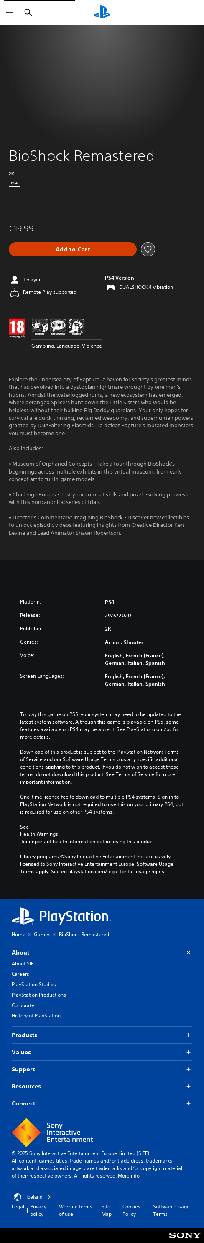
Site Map (107, 1210)
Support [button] (102, 1069)
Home (19, 934)
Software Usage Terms (171, 1210)
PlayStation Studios (34, 984)
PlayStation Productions (39, 994)
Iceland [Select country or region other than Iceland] (32, 1197)
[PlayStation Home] (102, 12)
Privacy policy (38, 1210)
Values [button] (102, 1052)
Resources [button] (102, 1086)
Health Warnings (39, 834)
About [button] (102, 952)
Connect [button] (102, 1104)
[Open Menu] (9, 12)
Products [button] (102, 1035)
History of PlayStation (36, 1015)
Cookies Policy (131, 1210)
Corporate (23, 1005)
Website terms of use (75, 1210)
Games (42, 934)
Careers (20, 973)
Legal (18, 1206)
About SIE (22, 963)
